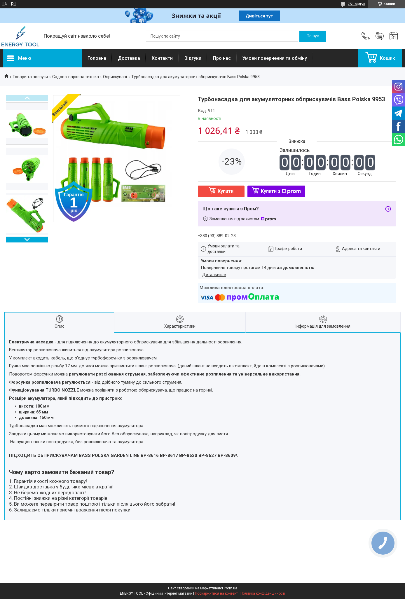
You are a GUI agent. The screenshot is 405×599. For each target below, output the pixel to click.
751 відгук (356, 4)
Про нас (222, 58)
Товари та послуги (30, 76)
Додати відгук (380, 36)
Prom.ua (230, 588)
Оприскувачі (115, 76)
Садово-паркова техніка (75, 76)
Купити (225, 191)
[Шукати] (312, 36)
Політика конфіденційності (262, 593)
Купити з (281, 191)
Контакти (162, 58)
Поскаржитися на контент (216, 593)
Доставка (129, 58)
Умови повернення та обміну (274, 58)
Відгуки (192, 58)
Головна (97, 58)
